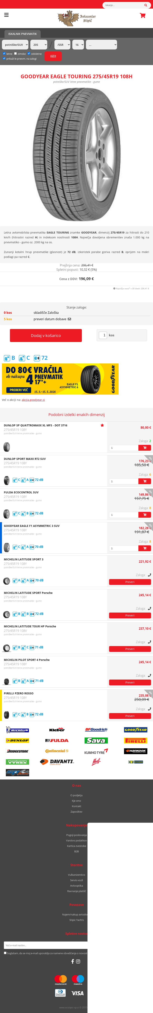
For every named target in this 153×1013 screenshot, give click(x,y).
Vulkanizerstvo (76, 874)
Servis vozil (76, 880)
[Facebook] (72, 961)
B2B (76, 851)
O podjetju (76, 795)
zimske (20, 54)
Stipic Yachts (76, 920)
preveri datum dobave (52, 319)
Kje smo (76, 800)
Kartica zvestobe (76, 846)
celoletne (35, 54)
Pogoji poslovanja (76, 835)
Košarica (141, 15)
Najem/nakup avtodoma (76, 914)
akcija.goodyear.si (33, 400)
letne (7, 54)
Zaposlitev (76, 811)
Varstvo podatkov (76, 840)
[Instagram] (78, 961)
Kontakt (76, 806)
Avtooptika (76, 885)
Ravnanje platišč (76, 891)
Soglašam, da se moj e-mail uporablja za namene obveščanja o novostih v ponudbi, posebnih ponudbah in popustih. (74, 953)
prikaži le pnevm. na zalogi (21, 58)
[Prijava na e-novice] (144, 945)
